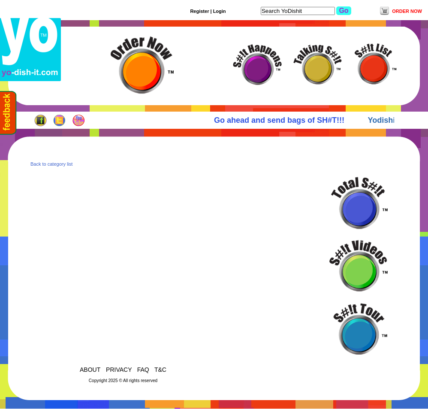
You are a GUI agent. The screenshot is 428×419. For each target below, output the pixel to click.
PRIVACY (119, 369)
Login (219, 11)
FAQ (143, 369)
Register (199, 11)
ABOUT (91, 369)
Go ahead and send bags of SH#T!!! (281, 120)
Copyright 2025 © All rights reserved (123, 380)
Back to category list (51, 164)
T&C (160, 369)
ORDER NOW (407, 11)
